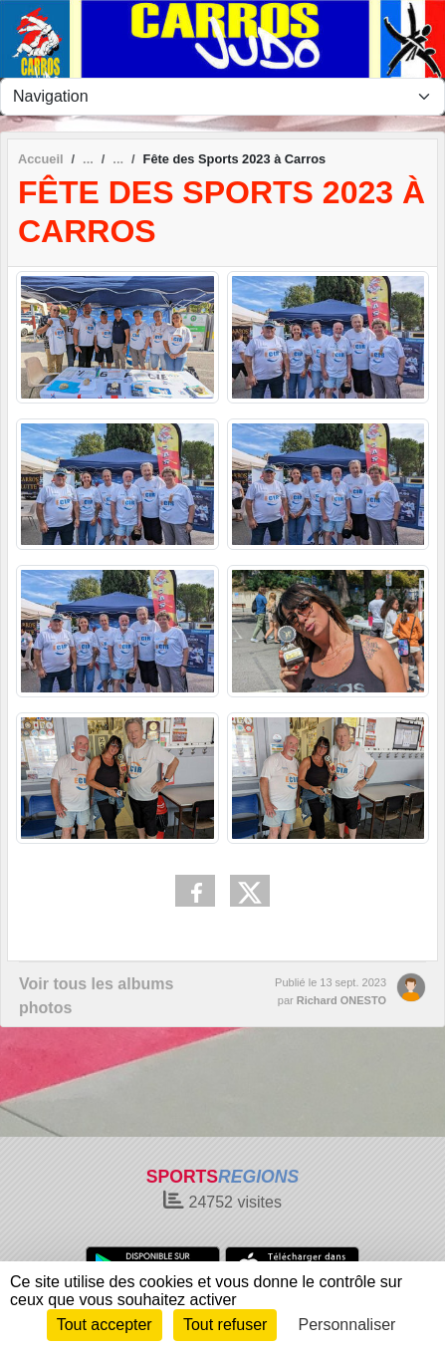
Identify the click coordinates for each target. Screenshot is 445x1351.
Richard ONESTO (341, 1000)
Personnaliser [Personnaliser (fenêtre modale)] (347, 1324)
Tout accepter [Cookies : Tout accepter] (104, 1324)
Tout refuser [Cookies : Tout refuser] (225, 1324)
